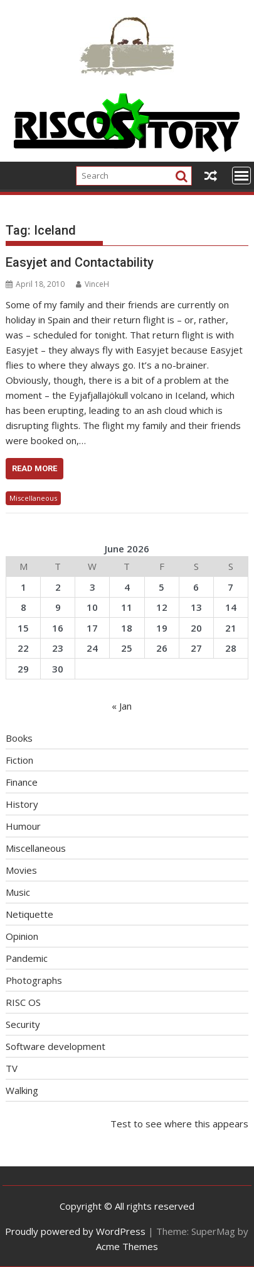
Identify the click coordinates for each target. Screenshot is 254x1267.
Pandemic (27, 958)
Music (18, 892)
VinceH (92, 284)
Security (23, 1024)
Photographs (34, 980)
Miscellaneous (33, 498)
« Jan (122, 706)
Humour (23, 826)
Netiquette (29, 914)
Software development (55, 1046)
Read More (34, 468)
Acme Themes (127, 1246)
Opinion (22, 936)
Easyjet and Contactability (80, 262)
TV (12, 1068)
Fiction (19, 760)
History (22, 804)
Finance (22, 782)
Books (19, 738)
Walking (22, 1090)
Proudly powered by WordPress (75, 1231)
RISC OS (23, 1002)
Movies (21, 870)
